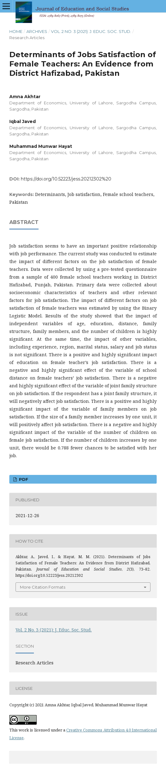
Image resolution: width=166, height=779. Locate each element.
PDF (23, 479)
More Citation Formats (42, 587)
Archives (36, 31)
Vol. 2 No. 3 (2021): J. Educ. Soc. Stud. (91, 31)
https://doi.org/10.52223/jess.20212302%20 (66, 179)
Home (15, 31)
